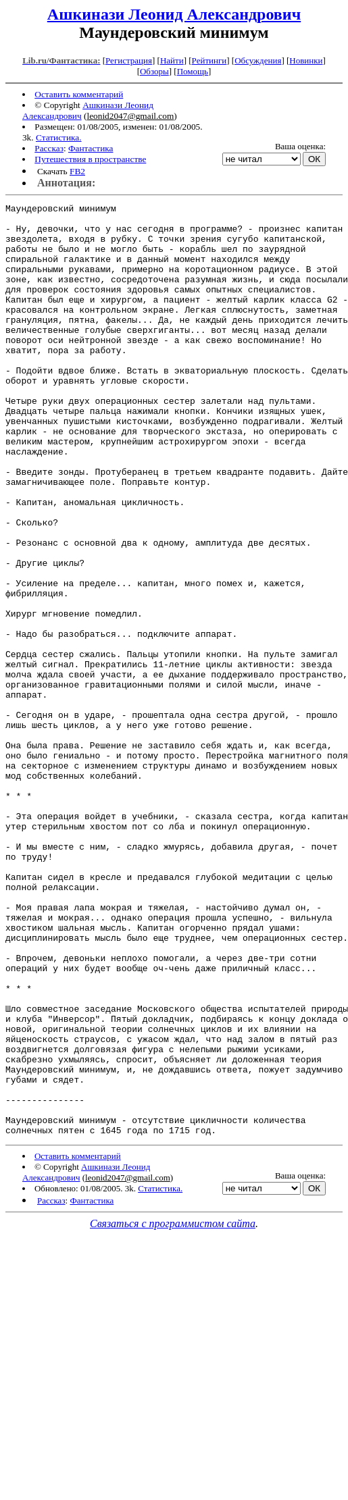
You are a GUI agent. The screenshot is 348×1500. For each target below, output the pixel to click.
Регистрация (128, 60)
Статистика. (59, 137)
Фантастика (91, 148)
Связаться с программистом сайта (172, 1410)
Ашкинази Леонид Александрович (174, 14)
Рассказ (49, 148)
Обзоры (154, 71)
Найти (172, 60)
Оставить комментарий (78, 94)
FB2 (77, 171)
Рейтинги (209, 60)
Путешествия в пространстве (90, 159)
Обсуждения (257, 60)
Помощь (192, 71)
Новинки (305, 60)
